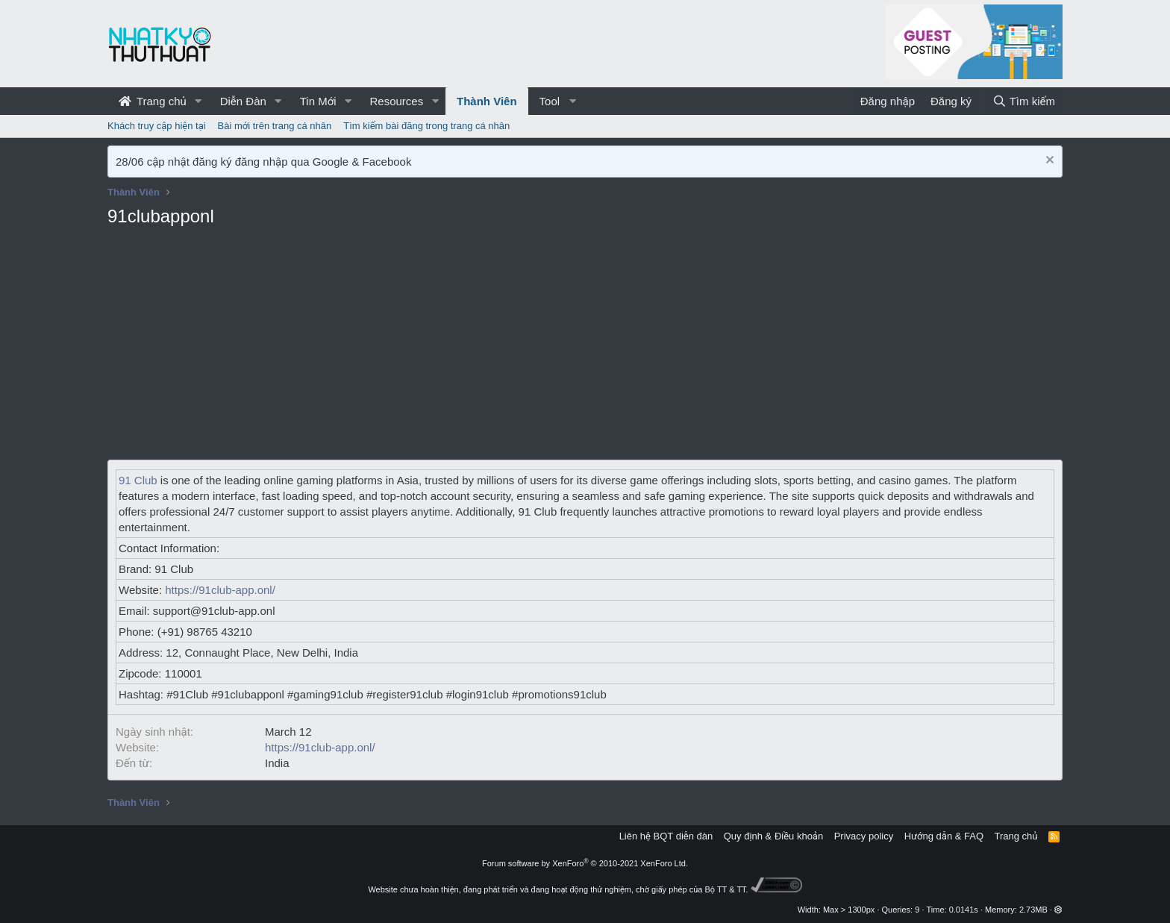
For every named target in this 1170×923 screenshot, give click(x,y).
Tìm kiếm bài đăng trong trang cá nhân (426, 125)
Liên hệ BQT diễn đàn (666, 836)
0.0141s (963, 909)
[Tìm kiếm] (1024, 101)
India (277, 763)
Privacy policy (863, 836)
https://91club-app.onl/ (220, 589)
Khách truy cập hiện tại (156, 125)
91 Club (138, 480)
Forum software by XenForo (585, 863)
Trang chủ (153, 101)
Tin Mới (318, 101)
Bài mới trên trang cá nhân (275, 125)
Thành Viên (487, 101)
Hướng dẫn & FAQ (943, 836)
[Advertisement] (585, 347)
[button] (198, 101)
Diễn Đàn (243, 101)
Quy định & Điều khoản (773, 836)
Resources (396, 101)
